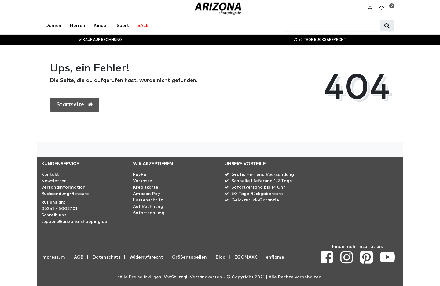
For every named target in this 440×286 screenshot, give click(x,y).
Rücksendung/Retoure (65, 194)
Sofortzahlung (148, 213)
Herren (77, 26)
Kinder (101, 26)
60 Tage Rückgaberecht (257, 194)
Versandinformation (63, 187)
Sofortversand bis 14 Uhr (258, 187)
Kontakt (50, 174)
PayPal (140, 174)
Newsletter (53, 181)
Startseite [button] (75, 104)
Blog (221, 257)
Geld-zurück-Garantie (255, 200)
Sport (123, 26)
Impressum (53, 257)
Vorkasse (142, 181)
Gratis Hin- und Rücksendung (262, 174)
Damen (53, 26)
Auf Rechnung (148, 207)
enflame (275, 257)
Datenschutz (107, 257)
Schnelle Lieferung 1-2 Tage (261, 181)
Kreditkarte (145, 187)
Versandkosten (206, 277)
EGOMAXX (245, 257)
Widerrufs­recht (146, 257)
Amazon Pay (146, 194)
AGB (79, 257)
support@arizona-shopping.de (74, 221)
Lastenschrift (148, 200)
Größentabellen (189, 257)
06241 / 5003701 (59, 209)
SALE (143, 26)
